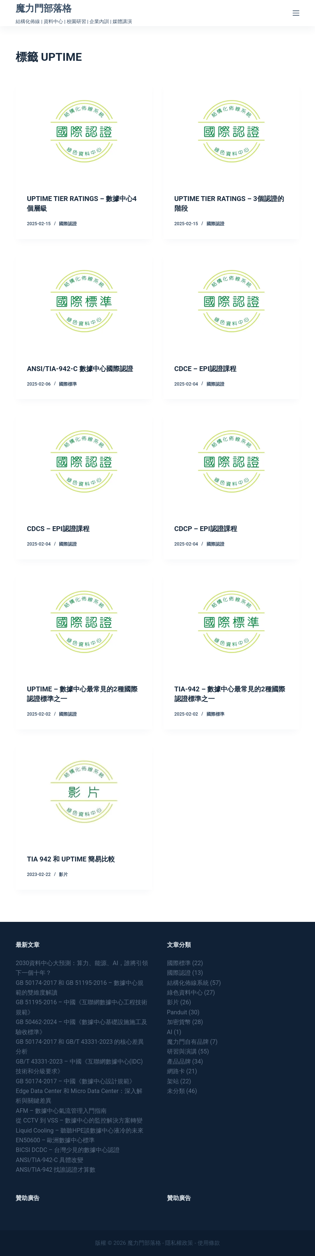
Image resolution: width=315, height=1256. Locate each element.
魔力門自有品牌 (188, 1041)
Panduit (177, 1012)
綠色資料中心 (185, 992)
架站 (173, 1081)
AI (170, 1032)
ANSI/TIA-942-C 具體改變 (49, 1160)
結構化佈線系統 (188, 982)
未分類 (176, 1091)
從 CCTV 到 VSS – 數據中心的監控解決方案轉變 (79, 1120)
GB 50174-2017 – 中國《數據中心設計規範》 (75, 1081)
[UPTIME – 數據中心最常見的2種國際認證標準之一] (84, 631)
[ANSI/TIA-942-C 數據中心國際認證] (84, 301)
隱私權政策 (179, 1243)
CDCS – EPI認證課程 (61, 538)
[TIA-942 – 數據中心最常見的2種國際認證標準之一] (231, 631)
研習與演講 (182, 1051)
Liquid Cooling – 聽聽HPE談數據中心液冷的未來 (80, 1130)
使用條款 (209, 1243)
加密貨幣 (179, 1022)
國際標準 (68, 393)
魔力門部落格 (44, 8)
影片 (63, 884)
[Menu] (296, 13)
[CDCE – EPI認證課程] (231, 301)
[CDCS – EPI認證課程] (84, 471)
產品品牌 (179, 1061)
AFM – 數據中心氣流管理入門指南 (61, 1110)
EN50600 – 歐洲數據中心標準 (55, 1140)
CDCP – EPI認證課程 (208, 538)
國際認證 (68, 223)
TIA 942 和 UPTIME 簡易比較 (75, 868)
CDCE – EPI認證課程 (208, 368)
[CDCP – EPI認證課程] (231, 471)
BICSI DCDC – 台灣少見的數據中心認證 (68, 1149)
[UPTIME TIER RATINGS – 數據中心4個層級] (84, 131)
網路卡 (176, 1071)
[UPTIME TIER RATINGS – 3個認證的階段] (231, 131)
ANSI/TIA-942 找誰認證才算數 (55, 1169)
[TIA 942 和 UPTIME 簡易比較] (84, 801)
